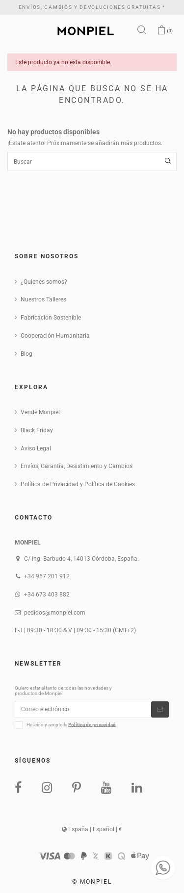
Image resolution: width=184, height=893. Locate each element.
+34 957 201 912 (47, 576)
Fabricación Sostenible (51, 317)
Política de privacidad (92, 724)
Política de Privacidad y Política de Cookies (78, 484)
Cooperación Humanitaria (55, 335)
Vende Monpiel (40, 412)
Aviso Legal (36, 448)
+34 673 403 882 (47, 594)
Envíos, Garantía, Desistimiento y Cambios (76, 466)
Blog (26, 353)
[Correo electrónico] (83, 709)
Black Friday (37, 430)
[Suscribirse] (160, 709)
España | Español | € (92, 829)
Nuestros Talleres (43, 299)
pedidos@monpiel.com (54, 612)
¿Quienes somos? (44, 281)
